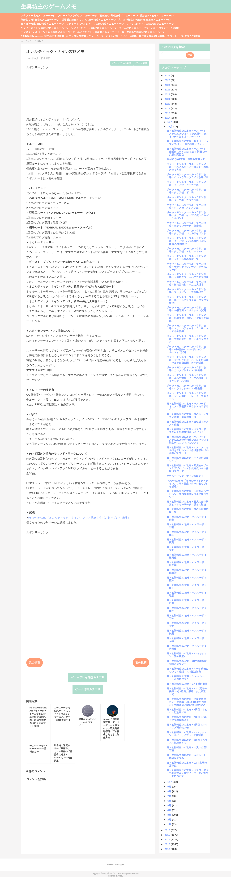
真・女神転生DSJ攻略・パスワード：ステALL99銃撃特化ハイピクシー (187, 431)
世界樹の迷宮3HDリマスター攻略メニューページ (89, 19)
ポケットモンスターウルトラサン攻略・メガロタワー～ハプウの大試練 (187, 275)
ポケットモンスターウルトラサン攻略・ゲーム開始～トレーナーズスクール (187, 396)
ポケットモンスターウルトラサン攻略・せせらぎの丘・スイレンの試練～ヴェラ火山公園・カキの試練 (187, 360)
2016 (168, 830)
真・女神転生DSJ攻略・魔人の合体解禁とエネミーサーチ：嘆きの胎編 (187, 503)
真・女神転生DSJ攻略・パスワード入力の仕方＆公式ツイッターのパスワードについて (187, 773)
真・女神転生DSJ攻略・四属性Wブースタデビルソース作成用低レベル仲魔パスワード (187, 468)
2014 (168, 839)
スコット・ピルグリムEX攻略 (183, 36)
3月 (169, 814)
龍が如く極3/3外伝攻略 (152, 36)
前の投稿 (140, 662)
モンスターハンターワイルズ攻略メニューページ (48, 32)
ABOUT (175, 28)
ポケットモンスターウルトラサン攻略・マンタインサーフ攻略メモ (186, 291)
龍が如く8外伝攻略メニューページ (118, 15)
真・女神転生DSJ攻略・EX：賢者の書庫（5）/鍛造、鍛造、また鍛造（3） (187, 691)
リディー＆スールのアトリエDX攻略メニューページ (95, 23)
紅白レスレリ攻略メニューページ (84, 36)
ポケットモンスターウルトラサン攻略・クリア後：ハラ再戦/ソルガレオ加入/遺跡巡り (187, 241)
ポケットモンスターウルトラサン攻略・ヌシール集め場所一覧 (186, 257)
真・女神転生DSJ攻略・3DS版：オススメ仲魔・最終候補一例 (187, 415)
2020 (168, 103)
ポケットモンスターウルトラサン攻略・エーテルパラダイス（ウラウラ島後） (187, 300)
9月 (169, 786)
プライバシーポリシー (156, 28)
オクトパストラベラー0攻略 (121, 36)
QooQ (121, 876)
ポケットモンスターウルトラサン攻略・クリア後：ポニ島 (186, 191)
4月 (169, 810)
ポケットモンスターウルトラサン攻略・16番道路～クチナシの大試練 (186, 309)
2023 (168, 89)
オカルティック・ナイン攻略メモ (185, 475)
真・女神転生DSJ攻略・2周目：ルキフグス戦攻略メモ (187, 726)
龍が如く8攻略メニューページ (157, 15)
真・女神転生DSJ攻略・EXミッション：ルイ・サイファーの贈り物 (187, 734)
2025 (168, 80)
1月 (169, 824)
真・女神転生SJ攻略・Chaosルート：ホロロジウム (185, 677)
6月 (169, 800)
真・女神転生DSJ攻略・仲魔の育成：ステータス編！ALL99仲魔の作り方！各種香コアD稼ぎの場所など (187, 702)
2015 (168, 834)
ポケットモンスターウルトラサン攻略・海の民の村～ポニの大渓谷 (186, 283)
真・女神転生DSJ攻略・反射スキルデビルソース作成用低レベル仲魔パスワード (187, 494)
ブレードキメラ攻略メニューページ (77, 15)
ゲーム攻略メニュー (130, 28)
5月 (169, 805)
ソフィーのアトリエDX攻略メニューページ (45, 28)
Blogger (120, 864)
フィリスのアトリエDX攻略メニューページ (150, 23)
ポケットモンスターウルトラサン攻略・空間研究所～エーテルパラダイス (187, 339)
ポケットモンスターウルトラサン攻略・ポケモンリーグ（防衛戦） (186, 224)
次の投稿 (34, 662)
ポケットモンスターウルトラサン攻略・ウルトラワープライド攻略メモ (187, 176)
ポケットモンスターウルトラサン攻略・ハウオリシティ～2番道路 (186, 387)
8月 (169, 791)
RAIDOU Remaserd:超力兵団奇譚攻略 (42, 36)
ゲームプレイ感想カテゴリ (87, 677)
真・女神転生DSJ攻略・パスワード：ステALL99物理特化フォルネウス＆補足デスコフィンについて (188, 439)
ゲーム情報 (141, 63)
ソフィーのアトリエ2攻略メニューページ (94, 28)
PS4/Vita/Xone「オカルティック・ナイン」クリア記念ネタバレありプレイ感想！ (79, 517)
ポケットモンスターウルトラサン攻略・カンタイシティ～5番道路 (186, 369)
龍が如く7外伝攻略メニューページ (40, 19)
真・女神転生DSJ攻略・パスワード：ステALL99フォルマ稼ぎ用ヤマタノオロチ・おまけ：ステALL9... (188, 133)
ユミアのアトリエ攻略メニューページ (98, 32)
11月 (170, 126)
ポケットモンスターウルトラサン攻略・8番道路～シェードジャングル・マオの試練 (186, 349)
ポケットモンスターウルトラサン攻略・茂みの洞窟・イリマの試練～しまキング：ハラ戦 (187, 378)
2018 (168, 113)
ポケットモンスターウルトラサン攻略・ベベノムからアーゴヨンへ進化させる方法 (187, 167)
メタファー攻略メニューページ (38, 15)
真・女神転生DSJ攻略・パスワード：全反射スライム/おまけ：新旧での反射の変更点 (187, 151)
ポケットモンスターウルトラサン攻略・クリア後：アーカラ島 (186, 183)
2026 (168, 75)
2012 (168, 849)
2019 (168, 108)
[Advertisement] (87, 91)
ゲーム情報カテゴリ (87, 689)
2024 (168, 85)
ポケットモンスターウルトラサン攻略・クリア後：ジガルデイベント (186, 232)
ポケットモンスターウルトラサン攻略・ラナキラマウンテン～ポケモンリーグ (187, 266)
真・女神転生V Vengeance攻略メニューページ (144, 19)
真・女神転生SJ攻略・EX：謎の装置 (187, 683)
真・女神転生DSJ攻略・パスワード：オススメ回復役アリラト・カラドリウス (187, 406)
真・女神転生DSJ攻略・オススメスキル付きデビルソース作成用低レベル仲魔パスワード (187, 450)
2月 (169, 819)
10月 (170, 782)
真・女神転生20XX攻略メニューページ (143, 32)
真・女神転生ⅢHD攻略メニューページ (42, 23)
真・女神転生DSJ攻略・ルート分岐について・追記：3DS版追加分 (187, 670)
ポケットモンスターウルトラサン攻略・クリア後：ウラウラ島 (186, 198)
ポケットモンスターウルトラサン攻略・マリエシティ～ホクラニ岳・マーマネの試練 (187, 328)
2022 (168, 94)
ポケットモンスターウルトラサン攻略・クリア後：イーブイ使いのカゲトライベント (187, 215)
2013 (168, 844)
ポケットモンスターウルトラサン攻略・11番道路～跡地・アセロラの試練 (188, 318)
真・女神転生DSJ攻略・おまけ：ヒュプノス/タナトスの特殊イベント (187, 142)
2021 (168, 99)
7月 (169, 796)
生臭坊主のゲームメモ (49, 6)
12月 (170, 122)
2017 (168, 117)
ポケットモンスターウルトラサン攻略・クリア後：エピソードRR (186, 250)
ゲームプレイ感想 (121, 63)
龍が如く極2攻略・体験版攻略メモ (186, 159)
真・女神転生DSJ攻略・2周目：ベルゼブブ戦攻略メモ (187, 718)
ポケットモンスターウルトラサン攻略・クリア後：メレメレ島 (186, 206)
